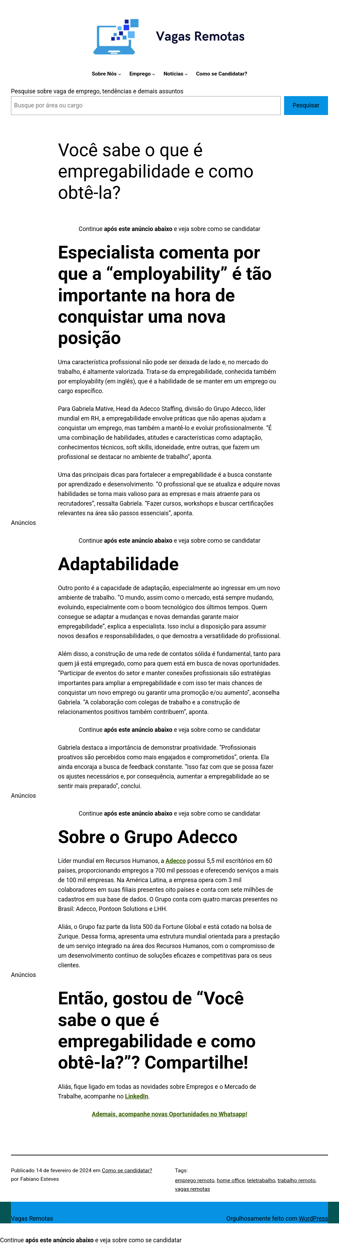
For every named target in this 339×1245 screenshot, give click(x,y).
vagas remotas (192, 1189)
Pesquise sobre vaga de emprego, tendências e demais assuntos (97, 91)
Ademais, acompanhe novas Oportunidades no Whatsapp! (169, 1114)
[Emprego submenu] (153, 74)
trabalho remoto (296, 1180)
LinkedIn (136, 1096)
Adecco (176, 860)
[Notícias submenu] (186, 74)
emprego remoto (194, 1180)
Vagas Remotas (32, 1218)
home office (231, 1180)
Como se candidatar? (127, 1170)
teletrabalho (261, 1180)
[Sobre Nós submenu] (119, 74)
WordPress (313, 1218)
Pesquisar (306, 105)
